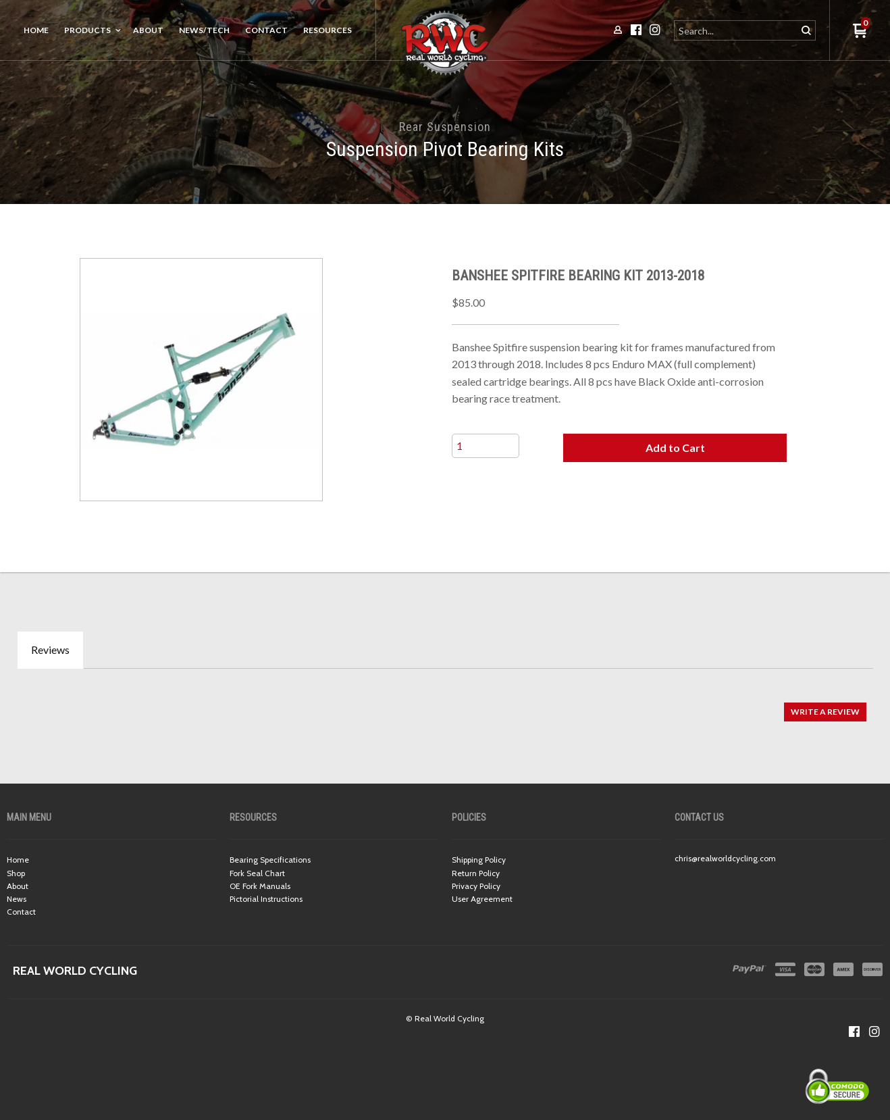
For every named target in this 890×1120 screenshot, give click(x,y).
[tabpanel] (445, 705)
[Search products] (736, 30)
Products (87, 30)
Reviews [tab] (50, 649)
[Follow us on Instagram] (874, 1031)
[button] (675, 448)
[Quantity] (485, 446)
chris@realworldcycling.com (725, 858)
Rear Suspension (445, 127)
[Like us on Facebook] (854, 1031)
